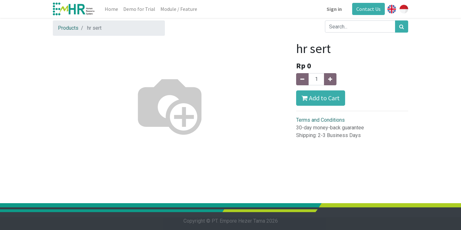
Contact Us (368, 9)
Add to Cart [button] (321, 98)
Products (68, 28)
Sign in (334, 9)
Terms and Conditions (320, 120)
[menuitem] (111, 9)
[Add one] (330, 79)
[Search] (401, 26)
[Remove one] (302, 79)
